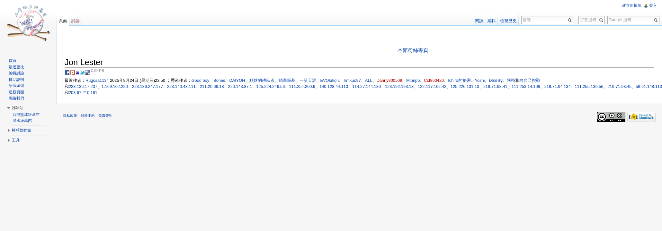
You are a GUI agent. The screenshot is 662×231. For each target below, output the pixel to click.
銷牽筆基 (287, 80)
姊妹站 (17, 108)
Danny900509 (389, 80)
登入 (653, 5)
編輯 (492, 20)
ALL (368, 80)
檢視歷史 (508, 20)
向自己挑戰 (529, 80)
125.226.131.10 (465, 86)
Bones (219, 80)
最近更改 (16, 67)
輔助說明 (16, 79)
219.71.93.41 (495, 86)
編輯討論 (16, 73)
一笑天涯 (308, 80)
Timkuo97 (352, 80)
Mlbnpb (413, 80)
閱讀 (479, 20)
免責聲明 (105, 115)
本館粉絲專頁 (413, 50)
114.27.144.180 (366, 86)
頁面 (63, 20)
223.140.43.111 (181, 86)
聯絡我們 (16, 98)
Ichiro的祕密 (459, 80)
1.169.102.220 (115, 86)
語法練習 (16, 85)
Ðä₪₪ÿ (496, 80)
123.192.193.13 (399, 86)
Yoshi (480, 80)
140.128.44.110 (333, 86)
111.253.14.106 (526, 86)
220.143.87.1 (240, 86)
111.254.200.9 (302, 86)
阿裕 (511, 80)
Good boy (201, 80)
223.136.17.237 (83, 86)
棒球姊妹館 (21, 130)
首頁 (12, 60)
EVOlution (329, 80)
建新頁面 (16, 92)
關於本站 (88, 115)
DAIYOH (237, 80)
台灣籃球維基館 (26, 114)
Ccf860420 (434, 80)
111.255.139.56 (589, 86)
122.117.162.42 (432, 86)
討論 (75, 20)
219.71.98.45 (620, 86)
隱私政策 (70, 115)
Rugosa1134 (97, 80)
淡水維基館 (22, 120)
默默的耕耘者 (261, 80)
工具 (16, 140)
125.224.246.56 (270, 86)
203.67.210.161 (83, 92)
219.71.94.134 (557, 86)
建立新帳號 (631, 5)
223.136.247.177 (147, 86)
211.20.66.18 (212, 86)
